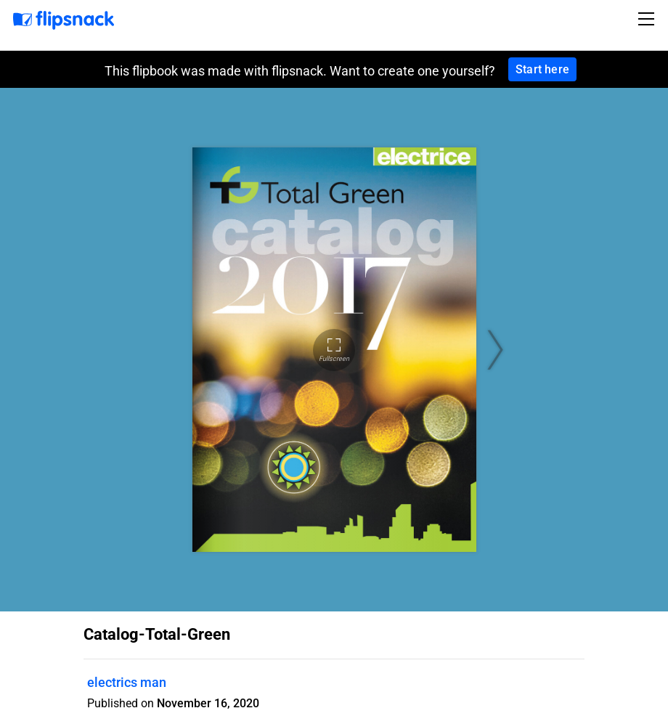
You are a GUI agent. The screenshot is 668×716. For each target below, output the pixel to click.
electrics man (126, 682)
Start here (542, 69)
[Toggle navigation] (648, 18)
